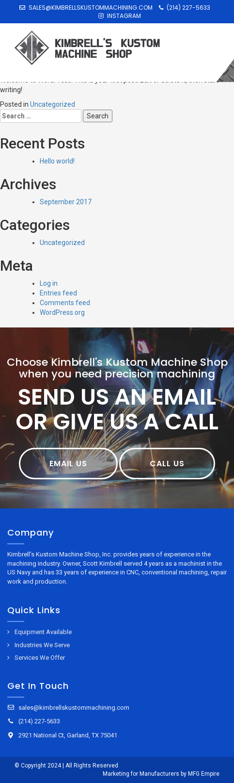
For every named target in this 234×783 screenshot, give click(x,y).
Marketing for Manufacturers (141, 773)
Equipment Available (43, 632)
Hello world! (57, 161)
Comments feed (65, 303)
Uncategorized (52, 104)
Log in (49, 283)
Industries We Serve (42, 645)
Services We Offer (40, 657)
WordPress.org (62, 312)
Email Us (68, 463)
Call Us (167, 463)
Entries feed (58, 293)
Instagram (119, 16)
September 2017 (66, 202)
